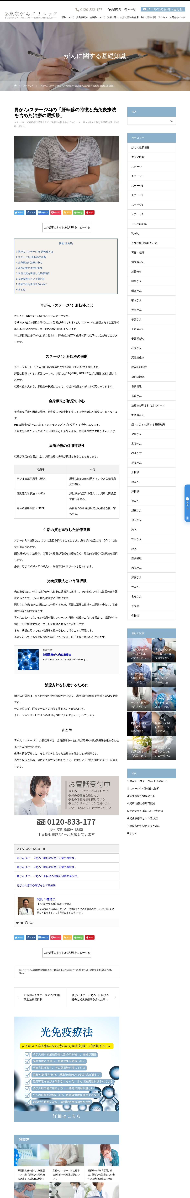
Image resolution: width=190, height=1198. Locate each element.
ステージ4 (19, 122)
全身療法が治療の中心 (29, 262)
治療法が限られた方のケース (66, 122)
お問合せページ (177, 17)
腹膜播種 (136, 558)
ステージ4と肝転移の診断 (31, 257)
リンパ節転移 (139, 223)
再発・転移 (137, 252)
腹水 (134, 548)
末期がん (136, 395)
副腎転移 (136, 271)
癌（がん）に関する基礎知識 (97, 122)
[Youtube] (22, 923)
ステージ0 (137, 176)
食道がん (136, 596)
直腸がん (136, 443)
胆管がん (136, 520)
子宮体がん (137, 329)
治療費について (97, 17)
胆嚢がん (136, 510)
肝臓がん (136, 462)
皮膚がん (136, 434)
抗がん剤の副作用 (130, 17)
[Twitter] (17, 923)
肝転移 (108, 970)
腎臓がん (136, 539)
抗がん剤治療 (139, 367)
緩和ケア (136, 453)
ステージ (136, 166)
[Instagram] (26, 923)
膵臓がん (136, 577)
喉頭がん (136, 300)
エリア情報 (137, 157)
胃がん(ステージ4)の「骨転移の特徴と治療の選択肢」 (48, 876)
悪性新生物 (137, 357)
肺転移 (135, 491)
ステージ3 (137, 204)
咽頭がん (136, 290)
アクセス (162, 17)
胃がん (22, 126)
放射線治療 (137, 376)
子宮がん (136, 319)
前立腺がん (137, 262)
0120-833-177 (91, 9)
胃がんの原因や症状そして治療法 (36, 885)
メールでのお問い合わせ (165, 9)
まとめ (20, 289)
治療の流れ (113, 17)
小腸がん (136, 348)
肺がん (135, 481)
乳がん (135, 233)
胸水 (134, 529)
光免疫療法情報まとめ (38, 122)
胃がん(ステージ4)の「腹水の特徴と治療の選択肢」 (47, 867)
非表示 (68, 243)
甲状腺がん (137, 415)
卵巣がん (136, 281)
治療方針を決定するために (31, 284)
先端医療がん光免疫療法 (57, 654)
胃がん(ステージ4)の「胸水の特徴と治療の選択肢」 (47, 858)
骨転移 (135, 615)
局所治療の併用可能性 (29, 268)
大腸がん (136, 309)
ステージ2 (137, 195)
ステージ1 (137, 185)
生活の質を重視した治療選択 (33, 273)
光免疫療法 (82, 17)
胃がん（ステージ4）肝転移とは (34, 251)
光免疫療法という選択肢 (30, 278)
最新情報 (136, 386)
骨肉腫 (135, 606)
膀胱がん (136, 567)
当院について (67, 17)
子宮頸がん (137, 338)
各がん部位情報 (148, 17)
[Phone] (31, 923)
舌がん (135, 587)
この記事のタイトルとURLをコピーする (66, 227)
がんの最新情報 (140, 147)
